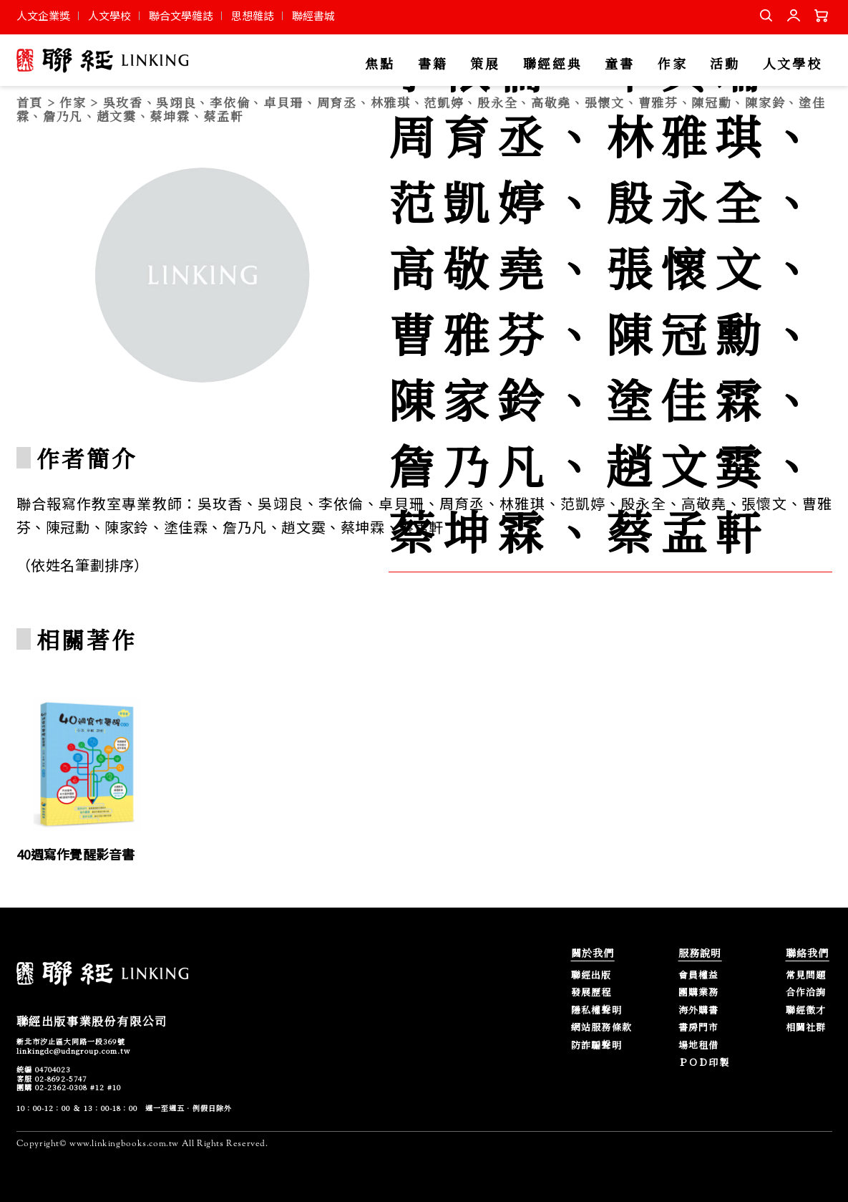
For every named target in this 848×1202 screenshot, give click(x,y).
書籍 (432, 64)
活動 (724, 64)
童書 (619, 64)
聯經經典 (553, 64)
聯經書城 (313, 15)
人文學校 (109, 15)
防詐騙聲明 (597, 1045)
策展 (484, 64)
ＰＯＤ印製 (704, 1062)
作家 (672, 64)
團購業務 (698, 992)
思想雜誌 (252, 15)
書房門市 (698, 1027)
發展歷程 (591, 992)
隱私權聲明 (597, 1010)
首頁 (29, 102)
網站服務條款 (602, 1027)
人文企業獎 (43, 15)
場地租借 (698, 1045)
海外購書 (698, 1010)
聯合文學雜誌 (181, 15)
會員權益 (698, 975)
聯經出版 (591, 975)
